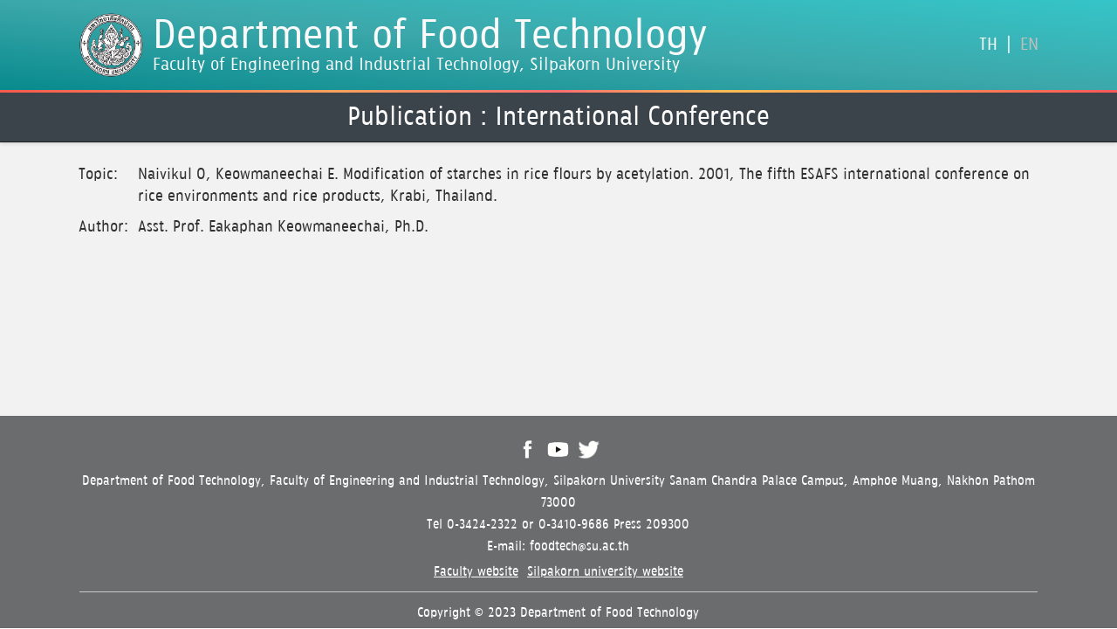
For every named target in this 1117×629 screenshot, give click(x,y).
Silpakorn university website (605, 572)
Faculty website (476, 572)
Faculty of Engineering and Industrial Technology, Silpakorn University (416, 65)
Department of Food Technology (430, 36)
